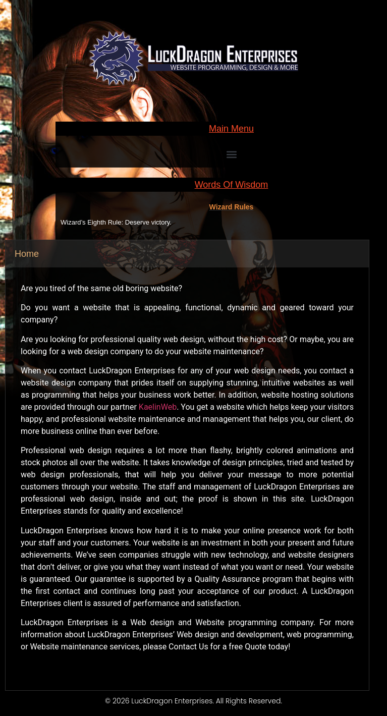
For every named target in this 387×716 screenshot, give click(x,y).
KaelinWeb (158, 407)
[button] (231, 154)
